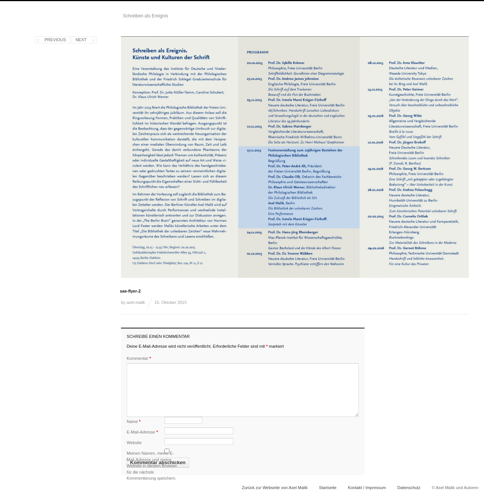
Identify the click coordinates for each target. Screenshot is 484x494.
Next (81, 39)
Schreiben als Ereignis (145, 16)
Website (134, 442)
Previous (55, 39)
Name (134, 421)
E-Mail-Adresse (142, 432)
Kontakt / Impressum (367, 487)
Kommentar (139, 358)
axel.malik (136, 302)
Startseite (327, 487)
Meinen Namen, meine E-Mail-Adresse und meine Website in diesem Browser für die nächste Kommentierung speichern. (152, 465)
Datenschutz (408, 487)
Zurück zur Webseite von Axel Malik (274, 487)
